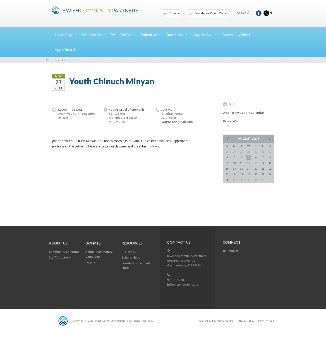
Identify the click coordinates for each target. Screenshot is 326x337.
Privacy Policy (245, 320)
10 (234, 162)
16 (227, 168)
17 (234, 168)
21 (262, 168)
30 (227, 179)
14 (262, 162)
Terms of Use (266, 320)
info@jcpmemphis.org (183, 284)
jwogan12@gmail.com (177, 122)
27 (255, 174)
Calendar (60, 60)
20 (255, 168)
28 (262, 174)
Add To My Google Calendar (243, 113)
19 (248, 168)
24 (234, 174)
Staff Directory (59, 257)
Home (66, 34)
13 (255, 162)
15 (270, 162)
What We (123, 34)
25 (241, 174)
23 (227, 174)
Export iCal (231, 121)
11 (241, 162)
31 (234, 179)
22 (270, 168)
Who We (94, 34)
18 (241, 168)
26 (248, 174)
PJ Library (128, 252)
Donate (171, 13)
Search (243, 13)
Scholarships (131, 257)
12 (248, 162)
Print (229, 104)
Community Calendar (64, 252)
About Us (58, 243)
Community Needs (236, 34)
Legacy (90, 262)
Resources (132, 243)
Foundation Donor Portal (207, 13)
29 (270, 174)
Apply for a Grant (68, 49)
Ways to (205, 34)
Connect (232, 251)
